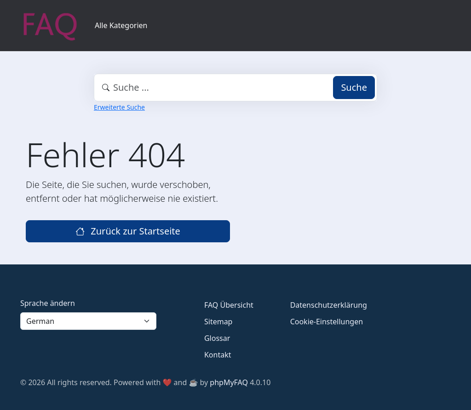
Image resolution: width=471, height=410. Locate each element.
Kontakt (217, 355)
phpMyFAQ (229, 382)
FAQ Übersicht (228, 305)
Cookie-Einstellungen (326, 321)
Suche (354, 87)
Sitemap (218, 321)
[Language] (88, 321)
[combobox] (235, 87)
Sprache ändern (47, 303)
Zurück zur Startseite (127, 231)
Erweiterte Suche (119, 107)
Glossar (217, 338)
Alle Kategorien (121, 25)
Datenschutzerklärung (328, 305)
